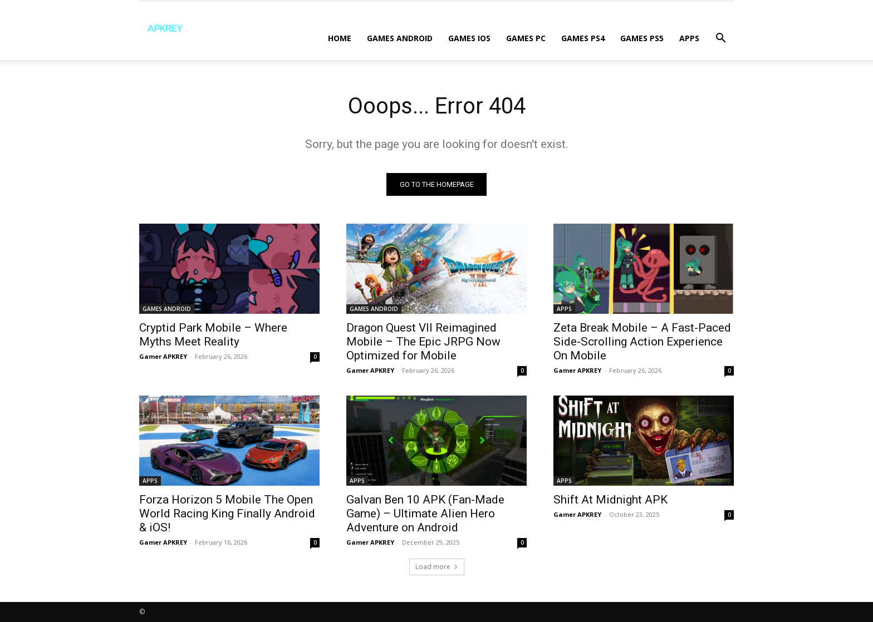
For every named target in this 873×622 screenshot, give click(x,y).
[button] (720, 39)
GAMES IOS (469, 38)
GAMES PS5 (642, 38)
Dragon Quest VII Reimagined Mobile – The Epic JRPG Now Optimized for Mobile (423, 341)
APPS (689, 38)
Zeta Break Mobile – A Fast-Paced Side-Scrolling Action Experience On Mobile (642, 341)
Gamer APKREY (163, 356)
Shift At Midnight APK (610, 499)
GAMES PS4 (583, 38)
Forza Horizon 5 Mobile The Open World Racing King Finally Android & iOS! (227, 513)
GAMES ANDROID (400, 38)
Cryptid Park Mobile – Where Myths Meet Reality (213, 334)
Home (339, 38)
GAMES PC (526, 38)
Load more (436, 566)
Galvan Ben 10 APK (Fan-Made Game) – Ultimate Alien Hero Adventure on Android (425, 513)
